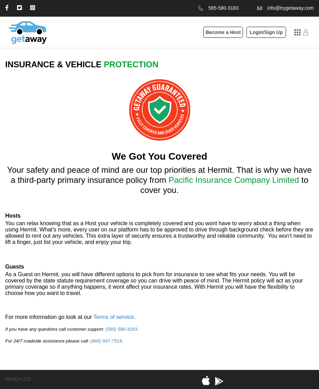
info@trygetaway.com (290, 8)
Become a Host (223, 32)
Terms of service (113, 317)
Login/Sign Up (266, 32)
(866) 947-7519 (106, 341)
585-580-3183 (223, 8)
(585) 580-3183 (121, 329)
